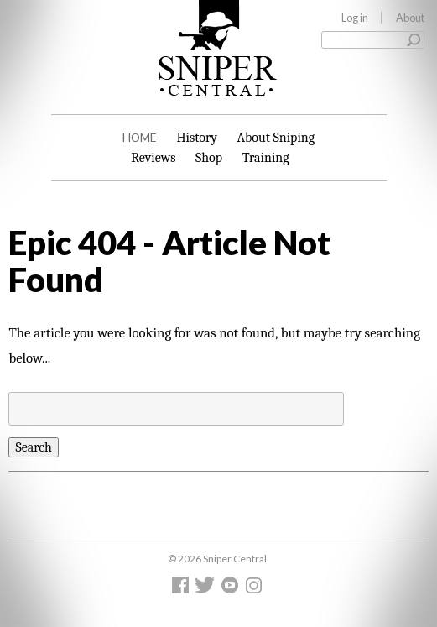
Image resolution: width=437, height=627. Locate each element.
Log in (354, 18)
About (410, 18)
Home (139, 137)
